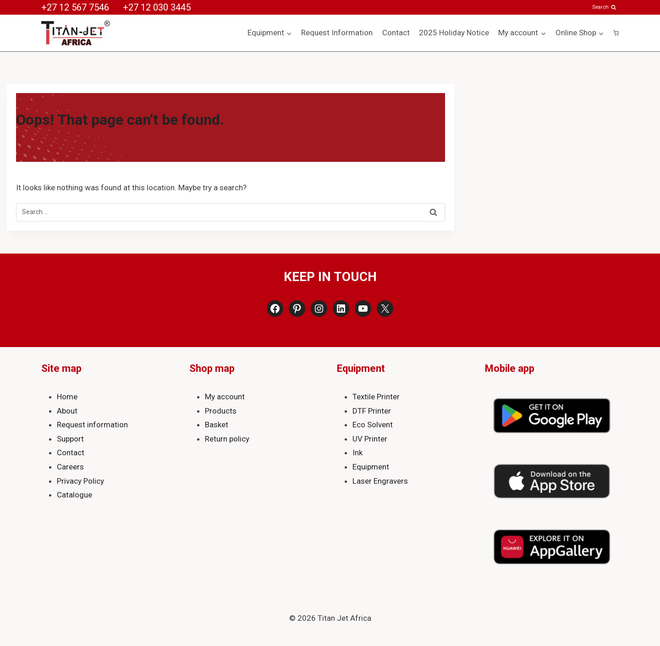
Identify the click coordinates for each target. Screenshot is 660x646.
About (67, 410)
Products (220, 410)
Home (67, 396)
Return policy (227, 438)
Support (70, 438)
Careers (70, 466)
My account (225, 396)
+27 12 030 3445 (157, 7)
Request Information (337, 32)
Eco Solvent (372, 424)
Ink (357, 452)
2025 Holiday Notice (454, 32)
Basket (216, 424)
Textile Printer (376, 396)
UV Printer (369, 438)
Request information (92, 424)
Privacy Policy (80, 481)
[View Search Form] (604, 7)
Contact (396, 32)
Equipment (370, 466)
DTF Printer (371, 410)
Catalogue (74, 494)
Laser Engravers (380, 481)
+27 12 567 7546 (75, 7)
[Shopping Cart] (616, 33)
